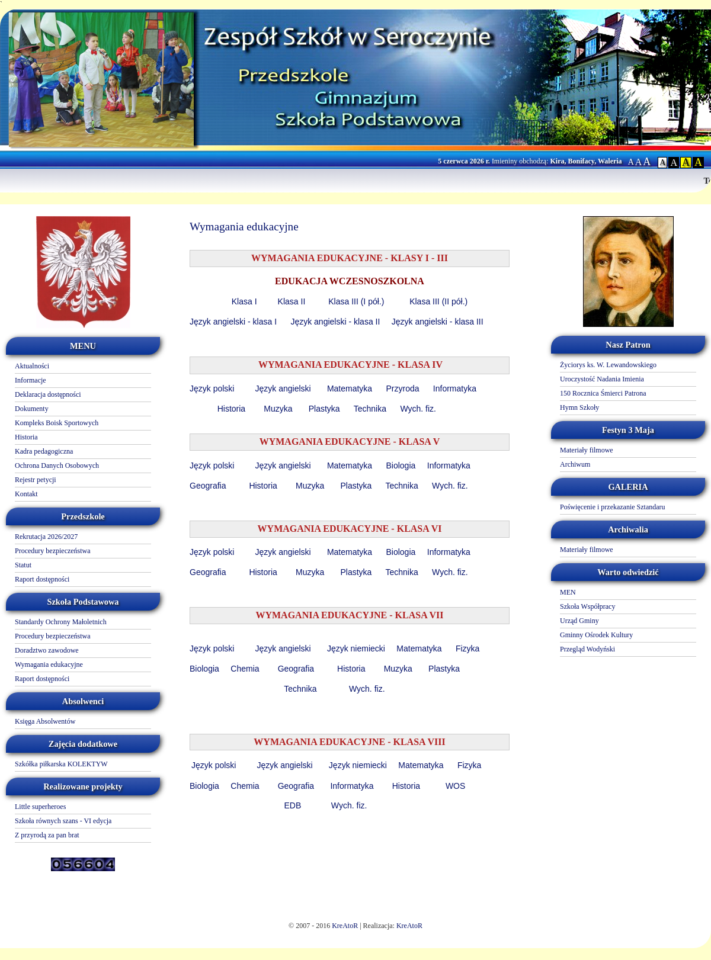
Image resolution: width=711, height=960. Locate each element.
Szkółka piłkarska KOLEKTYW (61, 764)
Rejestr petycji (35, 480)
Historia (26, 437)
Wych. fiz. (419, 408)
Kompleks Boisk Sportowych (56, 423)
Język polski (213, 388)
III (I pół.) (367, 301)
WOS (456, 786)
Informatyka (454, 388)
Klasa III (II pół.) (438, 301)
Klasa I (244, 301)
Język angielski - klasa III (439, 321)
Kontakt (26, 494)
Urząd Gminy (579, 621)
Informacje (30, 380)
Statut (23, 565)
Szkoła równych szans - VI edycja (63, 821)
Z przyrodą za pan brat (47, 835)
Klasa (339, 301)
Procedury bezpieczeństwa (53, 551)
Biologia (400, 465)
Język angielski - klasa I (233, 321)
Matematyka (349, 388)
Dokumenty (32, 408)
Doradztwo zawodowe (47, 650)
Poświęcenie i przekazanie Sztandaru (612, 507)
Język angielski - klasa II (337, 321)
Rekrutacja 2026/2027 (46, 536)
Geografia (209, 485)
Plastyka (324, 408)
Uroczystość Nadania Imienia (602, 379)
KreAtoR (345, 926)
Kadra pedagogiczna (44, 451)
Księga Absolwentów (45, 721)
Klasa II (293, 301)
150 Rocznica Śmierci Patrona (603, 393)
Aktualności (32, 366)
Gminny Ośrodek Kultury (596, 635)
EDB (292, 805)
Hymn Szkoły (579, 407)
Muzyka (278, 408)
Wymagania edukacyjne (49, 664)
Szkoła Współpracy (587, 606)
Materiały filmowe (586, 450)
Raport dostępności (42, 579)
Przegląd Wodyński (587, 649)
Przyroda (402, 388)
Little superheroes (40, 806)
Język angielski (283, 388)
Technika (370, 408)
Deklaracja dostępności (48, 394)
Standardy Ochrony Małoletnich (61, 622)
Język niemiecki (356, 648)
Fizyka (467, 648)
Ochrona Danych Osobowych (57, 465)
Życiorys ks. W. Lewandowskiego (608, 365)
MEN (568, 592)
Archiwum (575, 464)
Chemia (244, 668)
